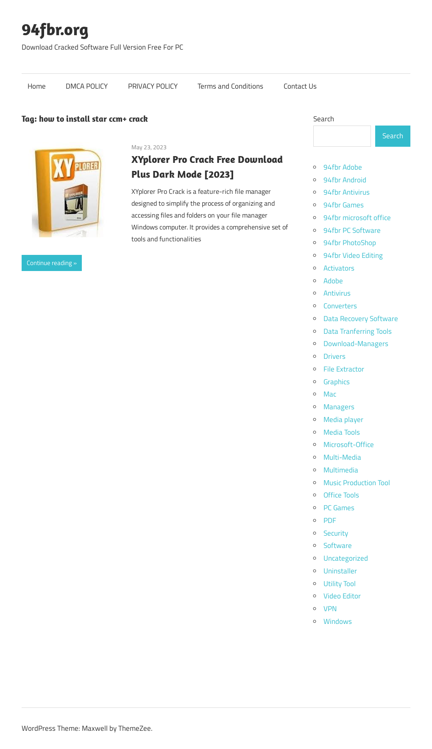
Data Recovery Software (360, 318)
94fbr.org (55, 28)
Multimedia (340, 469)
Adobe (333, 280)
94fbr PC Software (352, 230)
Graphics (336, 381)
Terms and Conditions (230, 86)
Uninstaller (340, 570)
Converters (340, 305)
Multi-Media (342, 457)
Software (337, 545)
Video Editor (342, 595)
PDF (329, 520)
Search (323, 118)
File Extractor (343, 368)
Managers (338, 406)
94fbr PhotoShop (349, 242)
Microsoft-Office (348, 444)
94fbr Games (343, 204)
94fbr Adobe (342, 167)
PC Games (338, 507)
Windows (337, 621)
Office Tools (341, 494)
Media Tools (341, 432)
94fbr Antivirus (346, 192)
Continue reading (49, 263)
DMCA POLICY (87, 86)
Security (335, 533)
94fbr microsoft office (357, 217)
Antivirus (337, 293)
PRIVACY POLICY (153, 86)
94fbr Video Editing (353, 255)
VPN (330, 608)
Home (37, 86)
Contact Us (300, 86)
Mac (329, 394)
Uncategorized (345, 558)
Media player (343, 419)
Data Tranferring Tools (357, 331)
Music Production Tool (356, 482)
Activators (338, 268)
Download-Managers (355, 343)
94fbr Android (344, 179)
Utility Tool (339, 583)
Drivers (334, 356)
